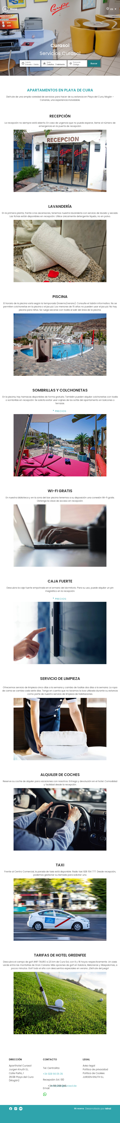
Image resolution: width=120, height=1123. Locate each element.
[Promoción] (79, 64)
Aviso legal (89, 1065)
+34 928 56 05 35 (53, 1074)
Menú (13, 9)
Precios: (61, 411)
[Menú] (5, 9)
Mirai (108, 1108)
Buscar (94, 63)
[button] (60, 411)
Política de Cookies (94, 1073)
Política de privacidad (95, 1069)
